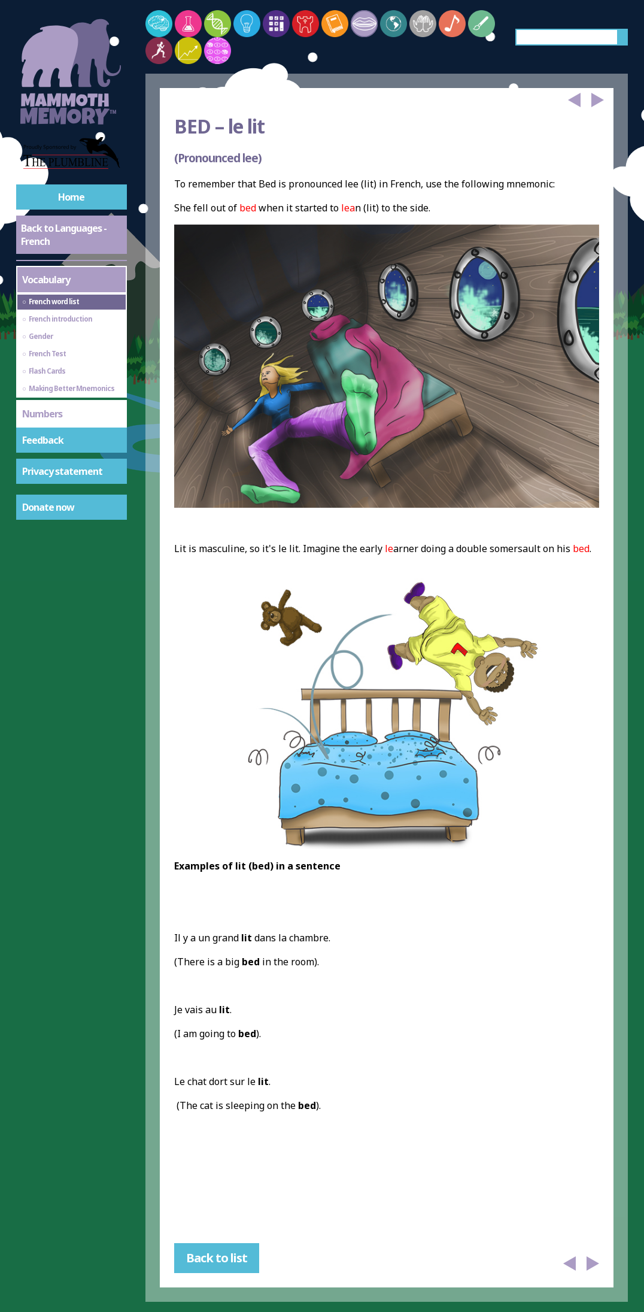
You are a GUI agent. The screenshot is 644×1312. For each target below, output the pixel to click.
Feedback (42, 440)
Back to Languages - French (64, 235)
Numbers (42, 413)
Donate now (48, 507)
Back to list (216, 1258)
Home (71, 197)
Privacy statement (62, 471)
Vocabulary (46, 279)
